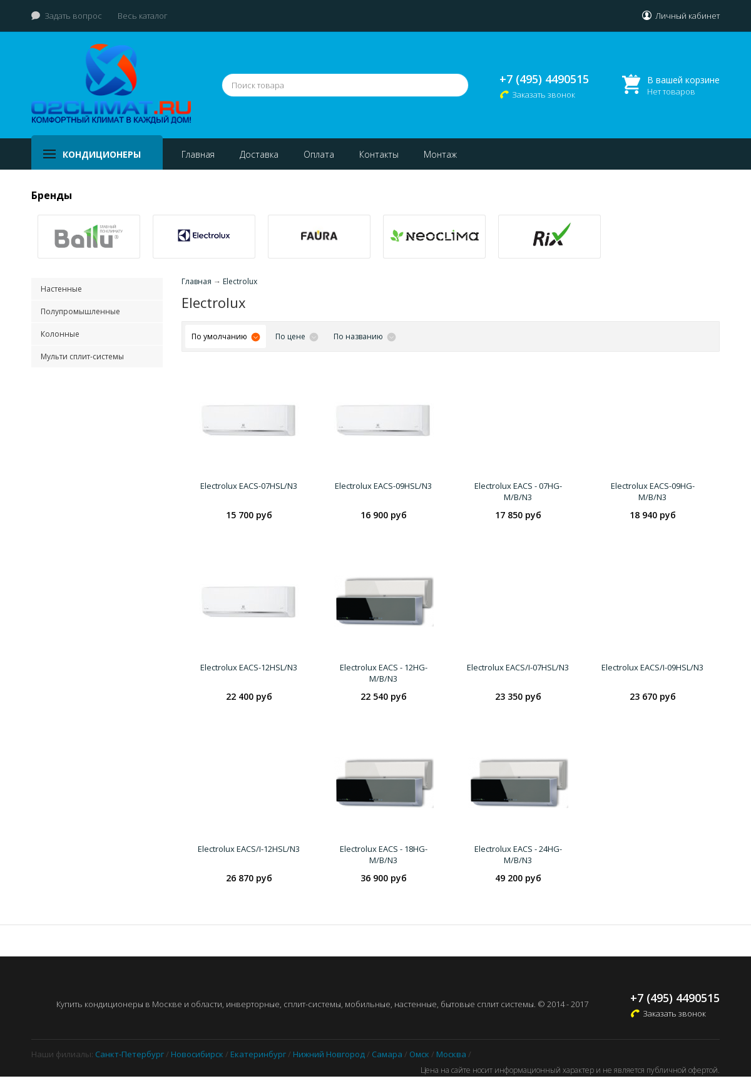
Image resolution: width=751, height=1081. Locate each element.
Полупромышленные (80, 311)
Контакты (379, 154)
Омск (419, 1054)
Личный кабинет (687, 15)
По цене (290, 336)
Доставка (259, 154)
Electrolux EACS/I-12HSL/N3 (249, 848)
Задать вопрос (73, 15)
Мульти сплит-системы (82, 356)
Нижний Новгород (329, 1054)
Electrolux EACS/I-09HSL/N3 (652, 667)
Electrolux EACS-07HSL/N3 (248, 485)
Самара (387, 1054)
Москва (451, 1054)
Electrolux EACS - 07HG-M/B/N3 (518, 491)
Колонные (60, 334)
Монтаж (440, 154)
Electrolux (240, 281)
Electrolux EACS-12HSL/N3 (248, 667)
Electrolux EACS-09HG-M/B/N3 (653, 491)
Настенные (61, 289)
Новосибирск (197, 1054)
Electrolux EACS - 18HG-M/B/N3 (383, 854)
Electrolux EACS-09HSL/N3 (383, 485)
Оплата (319, 154)
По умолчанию (219, 336)
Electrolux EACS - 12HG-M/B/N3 (383, 673)
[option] (88, 237)
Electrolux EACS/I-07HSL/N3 (518, 667)
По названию (358, 336)
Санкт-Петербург (129, 1054)
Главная (198, 154)
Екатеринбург (258, 1054)
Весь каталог (143, 15)
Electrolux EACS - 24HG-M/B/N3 (518, 854)
